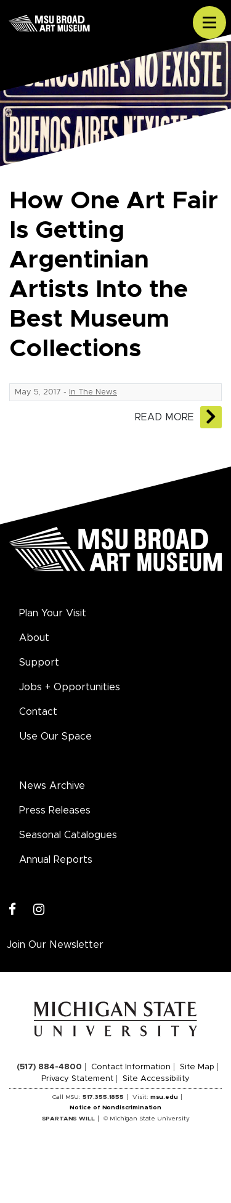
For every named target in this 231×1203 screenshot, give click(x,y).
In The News (93, 392)
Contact (38, 712)
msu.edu (164, 1097)
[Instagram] (39, 910)
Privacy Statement (77, 1079)
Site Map (197, 1067)
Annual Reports (55, 860)
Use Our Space (55, 736)
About (34, 638)
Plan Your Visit (52, 613)
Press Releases (55, 810)
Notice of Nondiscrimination (115, 1107)
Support (39, 662)
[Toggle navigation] (209, 22)
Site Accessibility (156, 1079)
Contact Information (131, 1067)
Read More (164, 417)
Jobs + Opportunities (69, 687)
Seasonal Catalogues (68, 835)
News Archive (52, 786)
